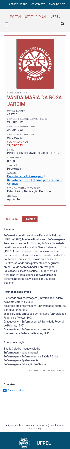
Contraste (38, 4)
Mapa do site (57, 4)
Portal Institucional (35, 17)
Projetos (29, 218)
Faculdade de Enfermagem (25, 176)
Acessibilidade (18, 4)
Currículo (12, 218)
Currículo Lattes (13, 390)
